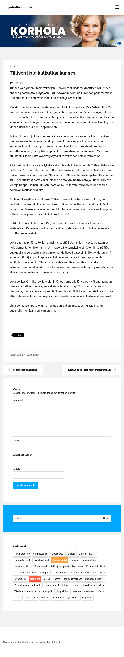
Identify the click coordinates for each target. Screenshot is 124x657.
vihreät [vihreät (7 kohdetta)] (44, 597)
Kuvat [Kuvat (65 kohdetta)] (102, 572)
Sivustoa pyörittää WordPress (18, 642)
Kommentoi (33, 354)
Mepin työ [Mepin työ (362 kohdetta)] (35, 579)
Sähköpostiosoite (22, 455)
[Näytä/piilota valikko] (117, 7)
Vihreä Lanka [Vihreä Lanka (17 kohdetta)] (31, 597)
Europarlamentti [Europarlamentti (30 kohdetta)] (22, 560)
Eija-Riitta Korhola (19, 7)
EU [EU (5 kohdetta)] (90, 553)
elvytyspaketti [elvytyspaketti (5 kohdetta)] (57, 553)
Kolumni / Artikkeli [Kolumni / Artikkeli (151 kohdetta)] (95, 566)
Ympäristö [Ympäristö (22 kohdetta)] (87, 597)
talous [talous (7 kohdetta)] (65, 585)
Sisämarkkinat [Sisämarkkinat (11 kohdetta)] (52, 585)
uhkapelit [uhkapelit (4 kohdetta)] (47, 591)
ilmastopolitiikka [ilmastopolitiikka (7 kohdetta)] (22, 566)
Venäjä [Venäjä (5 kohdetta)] (17, 597)
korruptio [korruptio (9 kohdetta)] (44, 572)
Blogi (12, 66)
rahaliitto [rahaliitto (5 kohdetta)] (36, 585)
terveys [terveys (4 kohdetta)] (75, 585)
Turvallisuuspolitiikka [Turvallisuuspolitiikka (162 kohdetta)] (93, 585)
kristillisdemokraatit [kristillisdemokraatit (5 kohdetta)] (62, 572)
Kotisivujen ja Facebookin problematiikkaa (89, 369)
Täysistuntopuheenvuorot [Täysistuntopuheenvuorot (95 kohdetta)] (27, 591)
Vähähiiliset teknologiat (25, 369)
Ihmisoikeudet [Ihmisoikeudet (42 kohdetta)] (59, 560)
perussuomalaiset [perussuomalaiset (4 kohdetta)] (73, 579)
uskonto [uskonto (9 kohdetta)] (77, 591)
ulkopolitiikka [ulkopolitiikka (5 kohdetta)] (62, 591)
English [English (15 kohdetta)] (82, 553)
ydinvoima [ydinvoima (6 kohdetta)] (73, 597)
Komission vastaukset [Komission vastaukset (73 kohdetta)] (25, 572)
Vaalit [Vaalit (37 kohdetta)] (101, 591)
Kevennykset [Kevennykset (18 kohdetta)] (40, 566)
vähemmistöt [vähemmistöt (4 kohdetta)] (58, 597)
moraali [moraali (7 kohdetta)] (47, 579)
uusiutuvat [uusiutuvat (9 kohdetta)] (89, 591)
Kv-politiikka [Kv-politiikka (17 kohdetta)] (20, 579)
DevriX (57, 642)
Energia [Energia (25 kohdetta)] (71, 553)
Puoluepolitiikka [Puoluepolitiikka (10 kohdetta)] (93, 579)
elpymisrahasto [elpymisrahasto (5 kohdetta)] (22, 553)
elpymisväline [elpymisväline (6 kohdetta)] (40, 553)
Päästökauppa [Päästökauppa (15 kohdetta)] (21, 585)
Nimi (16, 440)
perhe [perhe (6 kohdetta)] (57, 579)
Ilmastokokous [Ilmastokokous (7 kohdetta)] (88, 560)
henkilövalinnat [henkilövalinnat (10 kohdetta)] (41, 560)
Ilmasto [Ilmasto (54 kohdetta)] (74, 560)
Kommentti (18, 400)
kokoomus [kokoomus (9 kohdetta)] (77, 566)
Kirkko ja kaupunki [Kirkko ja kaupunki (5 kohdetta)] (60, 566)
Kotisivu (17, 469)
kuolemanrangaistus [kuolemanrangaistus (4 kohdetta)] (86, 572)
